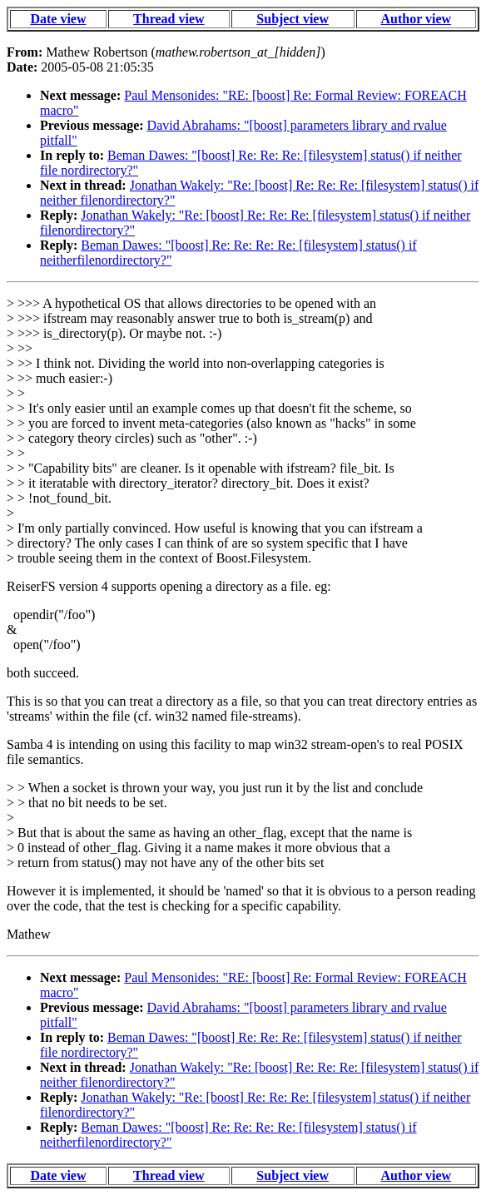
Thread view (168, 19)
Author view (415, 19)
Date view (58, 19)
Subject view (292, 19)
